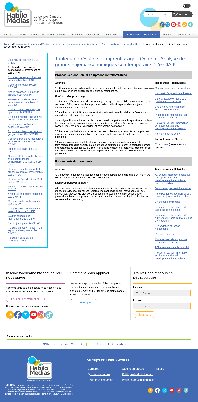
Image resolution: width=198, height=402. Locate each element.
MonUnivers (161, 144)
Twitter (167, 24)
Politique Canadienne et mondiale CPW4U (21, 239)
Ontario (95, 44)
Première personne (165, 234)
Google (64, 344)
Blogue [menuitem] (167, 34)
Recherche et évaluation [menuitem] (85, 34)
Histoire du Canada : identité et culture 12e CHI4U (25, 180)
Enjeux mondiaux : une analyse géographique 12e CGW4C (25, 133)
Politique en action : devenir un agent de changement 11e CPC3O (25, 230)
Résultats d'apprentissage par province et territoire (65, 44)
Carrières (93, 368)
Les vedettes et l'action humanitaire (167, 227)
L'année (137, 287)
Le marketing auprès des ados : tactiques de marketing (172, 208)
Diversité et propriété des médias (173, 188)
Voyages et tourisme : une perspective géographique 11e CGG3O (24, 102)
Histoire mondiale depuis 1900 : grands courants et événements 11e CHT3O (25, 172)
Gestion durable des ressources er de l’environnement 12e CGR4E (25, 141)
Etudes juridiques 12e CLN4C (24, 223)
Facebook (162, 23)
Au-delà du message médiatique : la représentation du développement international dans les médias (172, 178)
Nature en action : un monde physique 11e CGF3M (23, 93)
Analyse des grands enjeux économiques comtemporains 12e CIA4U (24, 70)
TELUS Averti (95, 344)
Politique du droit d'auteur (138, 374)
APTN (46, 344)
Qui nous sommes (99, 374)
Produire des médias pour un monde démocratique (171, 116)
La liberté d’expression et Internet (173, 93)
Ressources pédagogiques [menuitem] (141, 34)
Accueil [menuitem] (7, 34)
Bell (54, 344)
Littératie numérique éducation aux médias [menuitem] (41, 34)
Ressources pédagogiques (26, 44)
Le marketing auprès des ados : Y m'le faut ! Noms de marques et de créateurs (173, 218)
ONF (82, 344)
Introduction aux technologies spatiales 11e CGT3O (24, 111)
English (187, 6)
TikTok (190, 24)
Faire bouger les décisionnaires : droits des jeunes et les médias (173, 195)
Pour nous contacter (100, 380)
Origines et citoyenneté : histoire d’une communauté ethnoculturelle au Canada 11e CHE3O (25, 160)
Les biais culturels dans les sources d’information (170, 108)
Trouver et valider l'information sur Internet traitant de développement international (171, 126)
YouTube (173, 24)
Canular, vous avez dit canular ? (172, 88)
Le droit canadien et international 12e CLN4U (21, 217)
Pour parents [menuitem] (113, 34)
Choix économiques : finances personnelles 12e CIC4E (24, 79)
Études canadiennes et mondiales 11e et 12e (123, 44)
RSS (184, 24)
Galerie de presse (133, 368)
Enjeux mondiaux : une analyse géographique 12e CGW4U (25, 118)
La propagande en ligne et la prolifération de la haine (170, 100)
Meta (74, 344)
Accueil (7, 44)
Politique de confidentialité (138, 380)
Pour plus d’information (25, 299)
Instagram (178, 24)
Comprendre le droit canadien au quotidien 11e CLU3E (24, 210)
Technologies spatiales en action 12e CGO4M (22, 125)
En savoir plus (83, 302)
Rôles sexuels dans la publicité (172, 247)
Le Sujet (137, 300)
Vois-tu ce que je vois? (167, 133)
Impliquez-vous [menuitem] (186, 34)
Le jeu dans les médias (167, 201)
